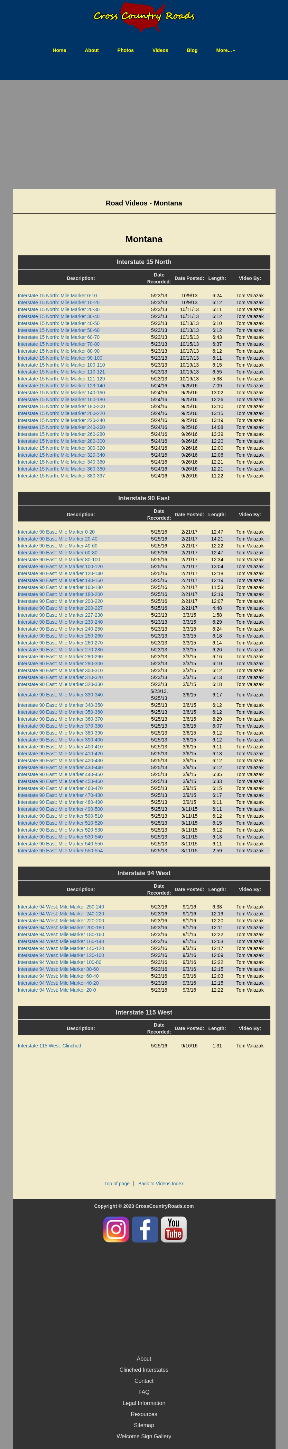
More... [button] (225, 50)
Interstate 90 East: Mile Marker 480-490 (60, 802)
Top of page (117, 1183)
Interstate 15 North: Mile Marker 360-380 (61, 469)
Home (64, 49)
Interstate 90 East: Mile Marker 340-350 (60, 705)
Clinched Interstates (144, 1370)
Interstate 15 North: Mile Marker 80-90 (59, 351)
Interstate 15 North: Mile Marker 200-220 (61, 413)
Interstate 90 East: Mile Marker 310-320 (60, 677)
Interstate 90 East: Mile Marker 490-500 (60, 809)
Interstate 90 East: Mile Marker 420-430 (60, 760)
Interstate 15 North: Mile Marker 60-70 (59, 337)
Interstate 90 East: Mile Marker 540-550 (60, 843)
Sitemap (144, 1425)
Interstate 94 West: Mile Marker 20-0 (57, 990)
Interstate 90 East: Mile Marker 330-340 (60, 694)
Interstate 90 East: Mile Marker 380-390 (60, 733)
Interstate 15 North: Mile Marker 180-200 (61, 406)
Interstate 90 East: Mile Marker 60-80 (57, 552)
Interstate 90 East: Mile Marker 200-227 (60, 608)
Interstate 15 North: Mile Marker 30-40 (59, 316)
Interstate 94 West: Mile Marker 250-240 (61, 907)
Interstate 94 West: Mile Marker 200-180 (61, 927)
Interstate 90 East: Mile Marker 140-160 (60, 580)
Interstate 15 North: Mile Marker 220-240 (61, 420)
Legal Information (144, 1403)
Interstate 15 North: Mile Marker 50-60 (59, 330)
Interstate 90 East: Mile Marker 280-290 (60, 656)
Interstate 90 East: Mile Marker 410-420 (60, 753)
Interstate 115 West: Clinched (49, 1045)
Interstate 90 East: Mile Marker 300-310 (60, 670)
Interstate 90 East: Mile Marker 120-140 (60, 573)
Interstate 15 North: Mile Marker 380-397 (61, 475)
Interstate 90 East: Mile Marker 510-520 (60, 823)
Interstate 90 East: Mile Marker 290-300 (60, 663)
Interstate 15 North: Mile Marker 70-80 (59, 344)
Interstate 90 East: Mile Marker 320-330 (60, 684)
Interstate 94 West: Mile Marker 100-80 (60, 962)
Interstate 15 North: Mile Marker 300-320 (61, 448)
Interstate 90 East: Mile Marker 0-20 (56, 532)
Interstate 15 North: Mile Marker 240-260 (61, 427)
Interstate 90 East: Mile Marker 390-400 (60, 740)
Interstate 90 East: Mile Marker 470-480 (60, 795)
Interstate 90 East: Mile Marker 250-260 (60, 636)
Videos (160, 50)
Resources (144, 1414)
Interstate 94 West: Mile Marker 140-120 (61, 948)
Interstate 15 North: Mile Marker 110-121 (61, 372)
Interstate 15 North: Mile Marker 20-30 (59, 309)
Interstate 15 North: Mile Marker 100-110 (61, 365)
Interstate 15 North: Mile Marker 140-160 (61, 392)
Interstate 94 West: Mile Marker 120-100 (61, 955)
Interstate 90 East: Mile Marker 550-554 (60, 850)
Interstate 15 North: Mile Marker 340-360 (61, 462)
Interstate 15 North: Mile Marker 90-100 (60, 358)
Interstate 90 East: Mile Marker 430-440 (60, 767)
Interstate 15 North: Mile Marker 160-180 (61, 399)
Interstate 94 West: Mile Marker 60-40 (58, 976)
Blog (192, 50)
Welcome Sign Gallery (144, 1436)
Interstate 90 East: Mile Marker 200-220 (60, 601)
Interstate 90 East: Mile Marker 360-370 (60, 719)
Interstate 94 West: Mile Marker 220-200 (61, 920)
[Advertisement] (144, 135)
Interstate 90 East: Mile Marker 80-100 (59, 559)
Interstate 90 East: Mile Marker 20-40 (57, 539)
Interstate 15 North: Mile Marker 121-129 (61, 378)
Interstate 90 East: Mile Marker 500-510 (60, 816)
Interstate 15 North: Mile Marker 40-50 (59, 323)
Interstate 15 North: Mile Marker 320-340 (61, 455)
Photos (126, 50)
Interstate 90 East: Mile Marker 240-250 (60, 629)
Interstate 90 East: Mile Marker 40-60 (57, 545)
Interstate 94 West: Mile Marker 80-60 (58, 969)
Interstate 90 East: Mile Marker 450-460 (60, 781)
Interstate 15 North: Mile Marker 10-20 (59, 302)
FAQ (143, 1392)
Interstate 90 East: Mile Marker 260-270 (60, 643)
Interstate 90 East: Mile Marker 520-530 (60, 830)
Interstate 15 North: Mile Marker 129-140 (61, 385)
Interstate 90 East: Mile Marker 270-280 (60, 649)
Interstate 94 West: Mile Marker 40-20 (58, 983)
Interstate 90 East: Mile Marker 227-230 (60, 615)
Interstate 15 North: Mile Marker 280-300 (61, 441)
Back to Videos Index (161, 1183)
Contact (144, 1381)
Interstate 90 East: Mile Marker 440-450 (60, 774)
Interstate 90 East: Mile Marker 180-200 (60, 594)
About (92, 50)
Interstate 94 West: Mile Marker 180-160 (61, 934)
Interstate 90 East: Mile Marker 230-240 (60, 622)
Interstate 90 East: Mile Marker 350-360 (60, 712)
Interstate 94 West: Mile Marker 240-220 (61, 913)
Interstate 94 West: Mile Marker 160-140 (61, 941)
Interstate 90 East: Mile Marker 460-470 (60, 788)
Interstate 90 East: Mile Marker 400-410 (60, 746)
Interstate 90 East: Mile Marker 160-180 (60, 587)
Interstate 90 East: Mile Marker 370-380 (60, 726)
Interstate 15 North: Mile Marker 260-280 (61, 434)
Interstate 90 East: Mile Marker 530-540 (60, 837)
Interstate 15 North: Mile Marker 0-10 (57, 295)
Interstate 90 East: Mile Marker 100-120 (60, 566)
